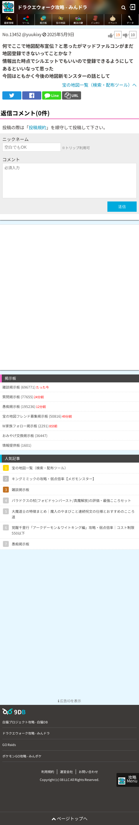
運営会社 (66, 771)
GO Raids (9, 744)
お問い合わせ (88, 771)
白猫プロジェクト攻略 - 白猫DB (25, 722)
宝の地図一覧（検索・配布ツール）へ (99, 85)
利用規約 (47, 771)
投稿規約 (37, 127)
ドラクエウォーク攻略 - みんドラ (52, 7)
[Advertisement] (69, 294)
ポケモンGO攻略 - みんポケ (22, 756)
